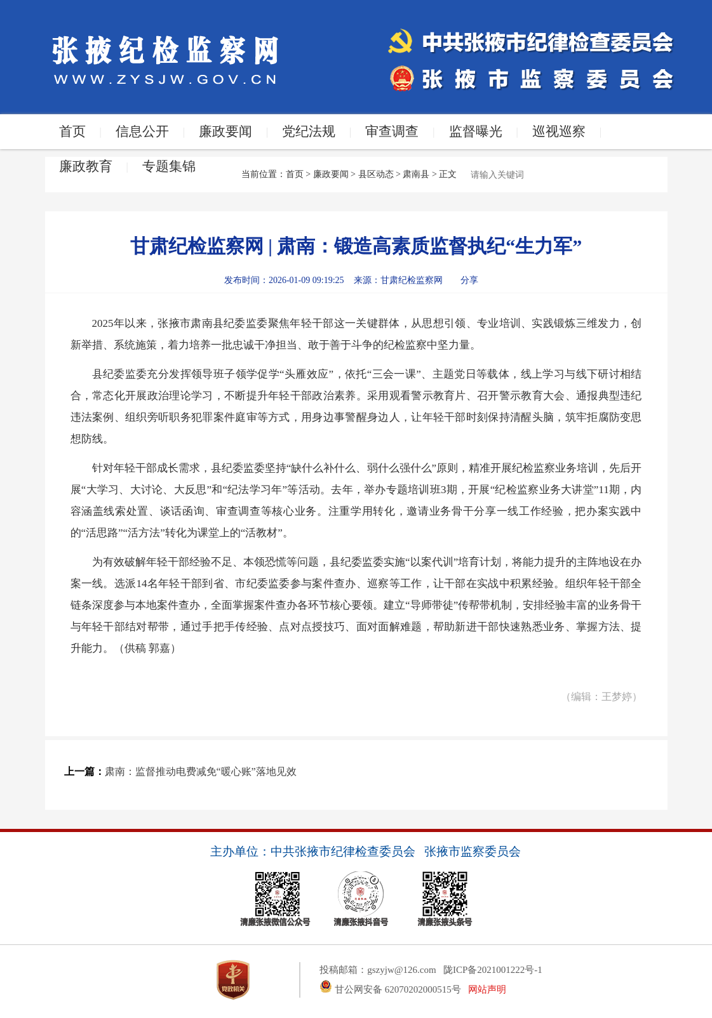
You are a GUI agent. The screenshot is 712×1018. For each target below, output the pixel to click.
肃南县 (416, 174)
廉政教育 (85, 166)
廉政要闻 (225, 131)
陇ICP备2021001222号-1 (492, 970)
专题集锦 (169, 166)
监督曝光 (475, 131)
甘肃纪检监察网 (411, 280)
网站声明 (487, 989)
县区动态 (376, 174)
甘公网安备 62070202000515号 (390, 989)
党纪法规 (308, 131)
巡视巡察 (559, 131)
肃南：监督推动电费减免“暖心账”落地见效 (201, 771)
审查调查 (392, 131)
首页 (72, 131)
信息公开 (142, 131)
